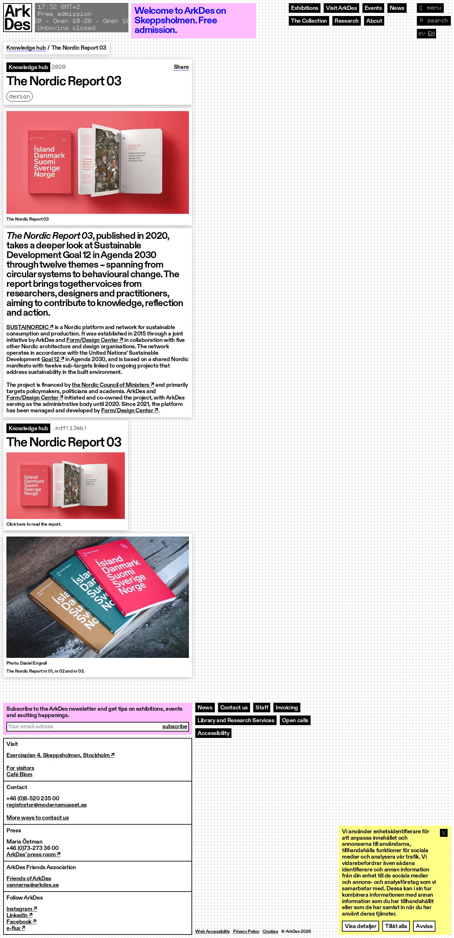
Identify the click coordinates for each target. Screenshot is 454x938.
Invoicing (287, 708)
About (374, 21)
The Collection (309, 21)
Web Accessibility (212, 931)
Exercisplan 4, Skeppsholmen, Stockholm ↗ (60, 755)
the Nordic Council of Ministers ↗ (113, 385)
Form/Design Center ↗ (94, 340)
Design (19, 97)
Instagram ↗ (21, 909)
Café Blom (19, 775)
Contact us (234, 708)
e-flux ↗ (15, 928)
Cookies (270, 931)
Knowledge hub (26, 48)
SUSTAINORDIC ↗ (29, 327)
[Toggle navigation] (430, 8)
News (397, 8)
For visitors (20, 768)
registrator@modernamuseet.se (46, 805)
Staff (261, 708)
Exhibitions (304, 8)
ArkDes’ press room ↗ (33, 855)
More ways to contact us (37, 818)
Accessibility (213, 733)
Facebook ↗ (21, 922)
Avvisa (424, 926)
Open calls (295, 721)
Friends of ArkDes (28, 879)
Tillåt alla (396, 926)
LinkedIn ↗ (19, 915)
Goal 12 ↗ (52, 359)
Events (373, 8)
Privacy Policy (246, 931)
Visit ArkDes (341, 8)
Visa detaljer (360, 926)
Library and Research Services (236, 721)
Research (347, 21)
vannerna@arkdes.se (32, 885)
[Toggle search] (434, 21)
